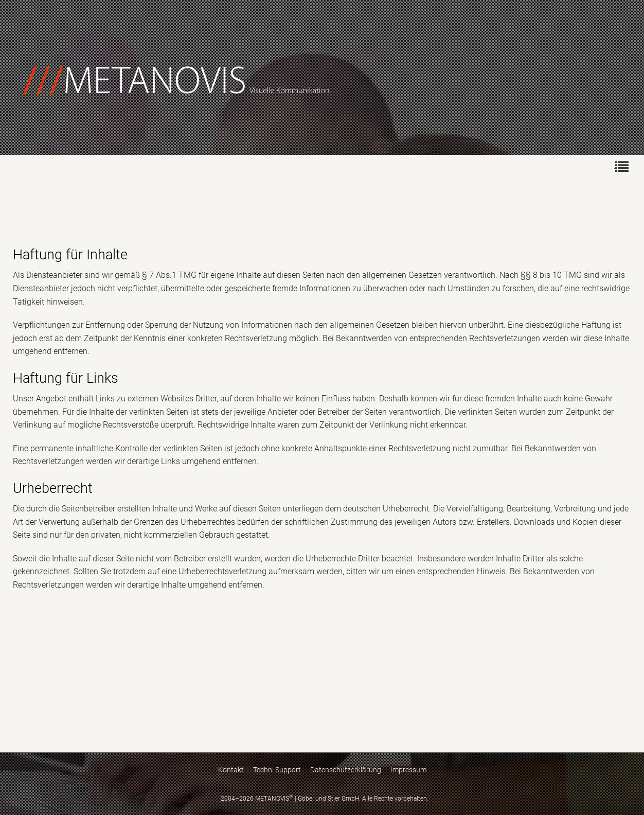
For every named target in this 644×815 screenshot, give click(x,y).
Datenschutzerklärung (345, 770)
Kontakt (231, 770)
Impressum (408, 770)
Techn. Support (277, 770)
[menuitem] (621, 166)
